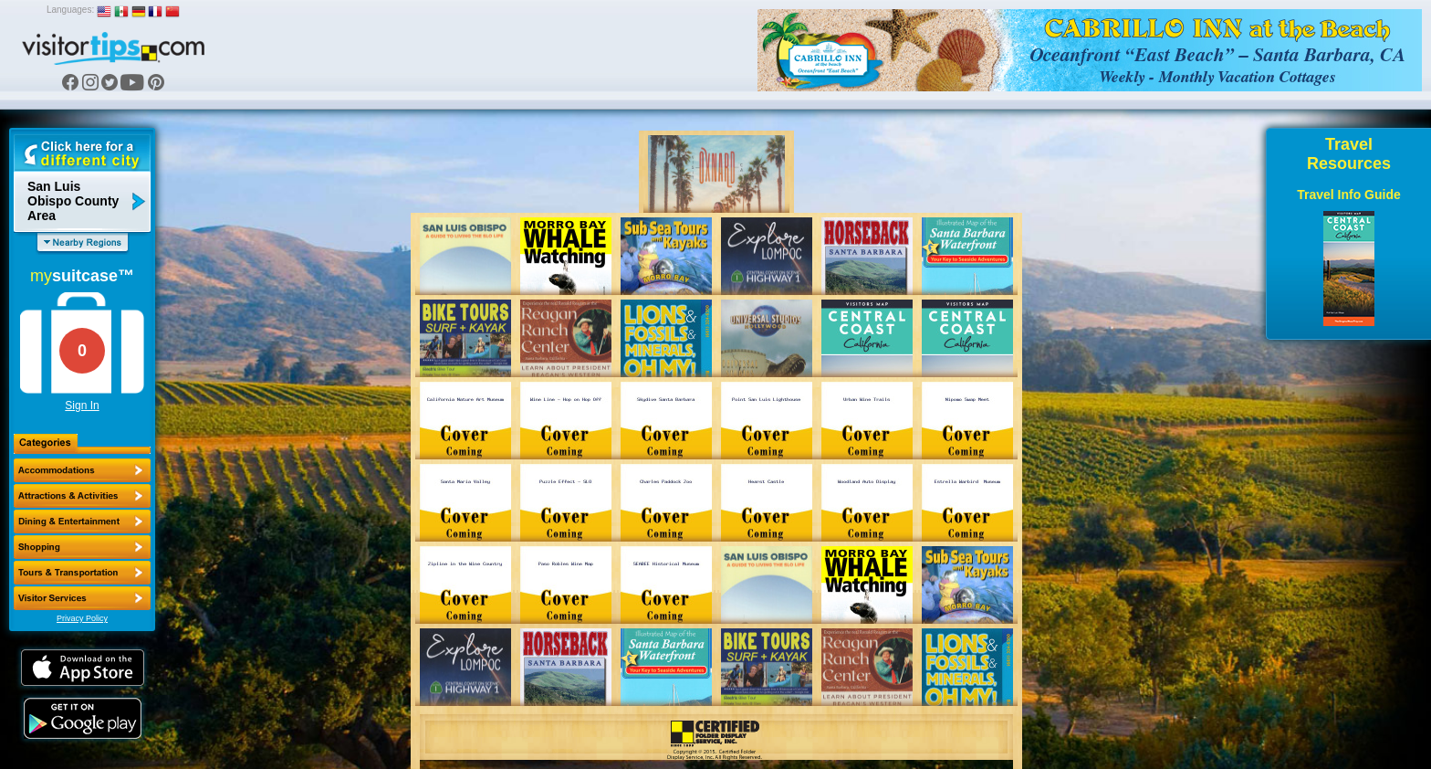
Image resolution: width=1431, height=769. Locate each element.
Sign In (82, 405)
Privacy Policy (82, 618)
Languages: (70, 10)
